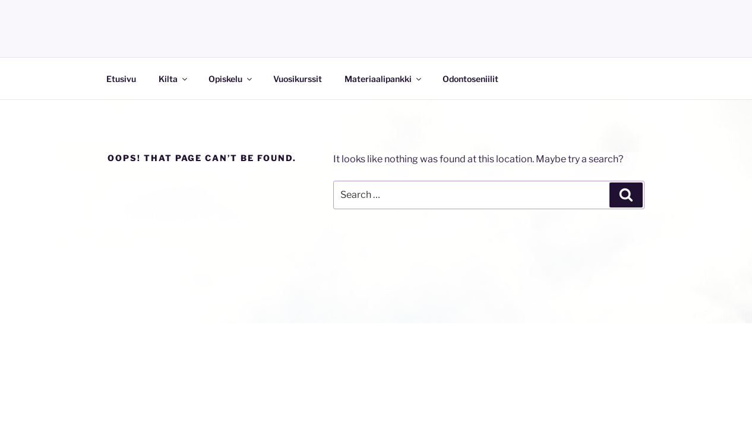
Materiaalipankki (384, 79)
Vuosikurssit (297, 79)
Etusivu (121, 79)
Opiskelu (231, 79)
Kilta (174, 79)
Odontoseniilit (470, 79)
